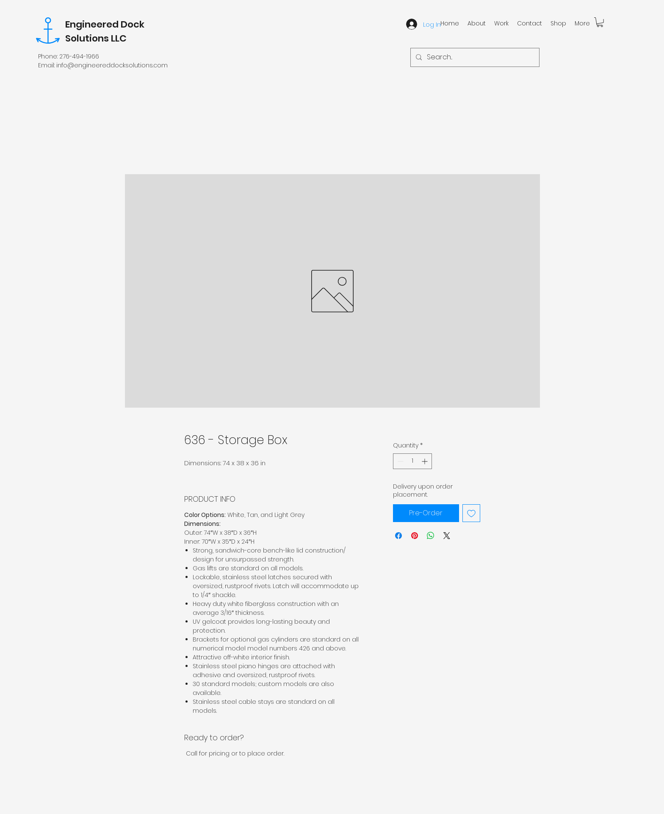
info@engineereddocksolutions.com (112, 65)
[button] (600, 22)
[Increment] (425, 461)
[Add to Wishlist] (471, 513)
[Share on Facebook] (398, 536)
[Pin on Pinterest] (414, 536)
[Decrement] (399, 461)
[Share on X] (447, 536)
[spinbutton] (412, 461)
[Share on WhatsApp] (431, 536)
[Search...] (474, 57)
